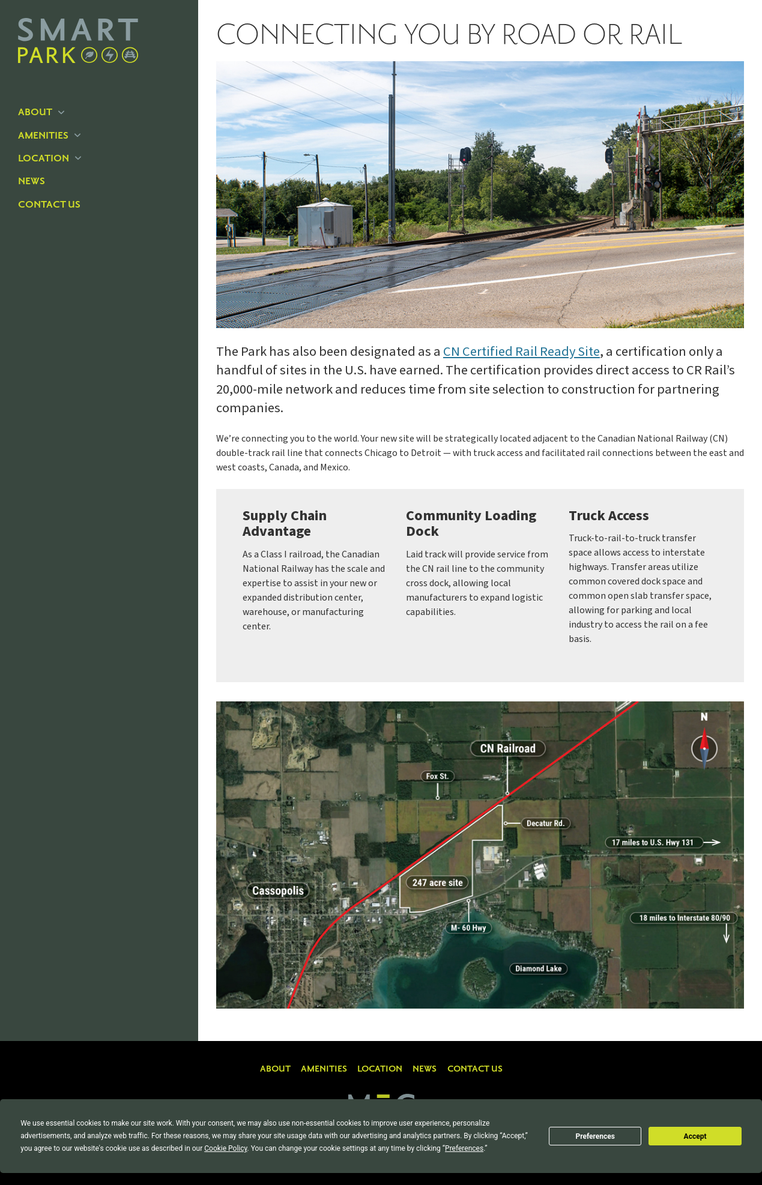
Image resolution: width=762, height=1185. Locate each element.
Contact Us (49, 205)
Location (49, 158)
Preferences (595, 1136)
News (31, 181)
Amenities (49, 136)
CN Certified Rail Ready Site (521, 351)
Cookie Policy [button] (225, 1148)
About (41, 112)
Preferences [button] (464, 1148)
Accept (695, 1136)
